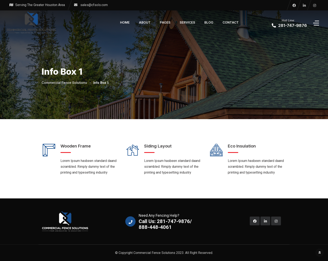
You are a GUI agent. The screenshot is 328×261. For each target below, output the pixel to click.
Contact (231, 22)
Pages (165, 22)
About (145, 22)
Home (125, 22)
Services (187, 22)
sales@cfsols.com (94, 5)
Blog (208, 22)
